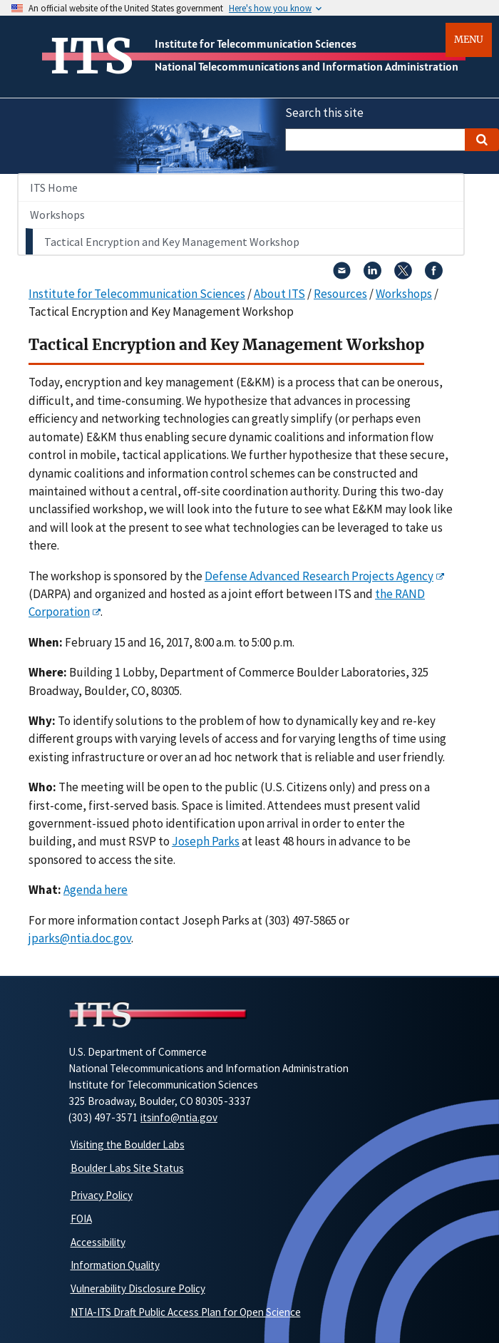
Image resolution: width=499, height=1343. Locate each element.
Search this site (324, 112)
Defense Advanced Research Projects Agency (319, 576)
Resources (340, 294)
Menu (468, 39)
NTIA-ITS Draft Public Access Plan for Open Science (186, 1312)
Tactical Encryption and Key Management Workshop (171, 242)
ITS (91, 56)
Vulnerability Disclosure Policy (138, 1288)
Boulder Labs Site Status (127, 1168)
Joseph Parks (206, 841)
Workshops (57, 214)
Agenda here (95, 889)
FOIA (81, 1218)
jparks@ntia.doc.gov (80, 938)
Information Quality (115, 1265)
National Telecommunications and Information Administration (306, 66)
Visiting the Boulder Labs (128, 1144)
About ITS (279, 294)
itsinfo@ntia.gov (178, 1117)
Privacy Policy (102, 1195)
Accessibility (98, 1242)
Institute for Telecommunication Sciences (255, 43)
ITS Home (54, 187)
